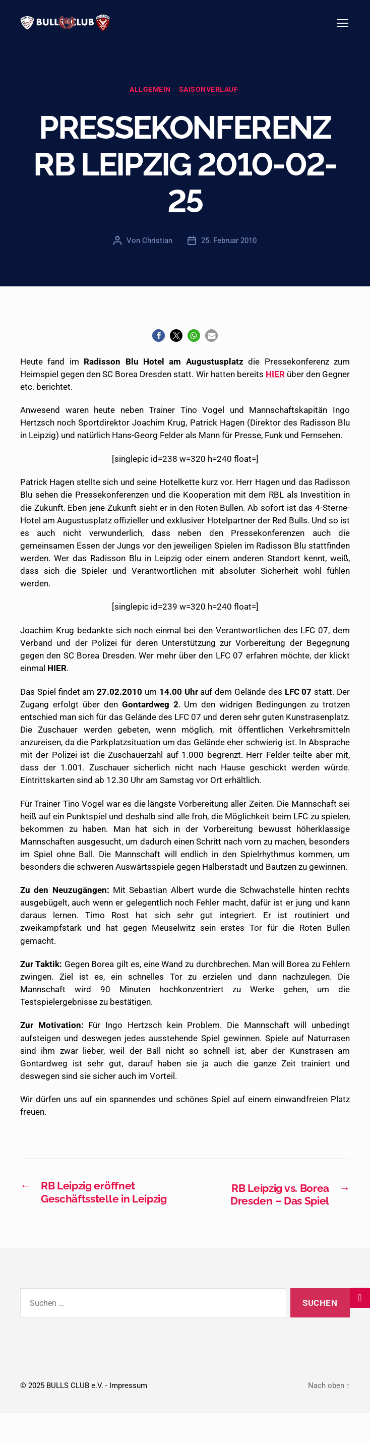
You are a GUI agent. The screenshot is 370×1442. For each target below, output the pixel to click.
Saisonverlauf (210, 102)
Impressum (128, 1414)
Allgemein (150, 102)
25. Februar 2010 (229, 253)
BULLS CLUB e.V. (74, 1414)
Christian (157, 253)
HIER (275, 387)
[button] (158, 349)
